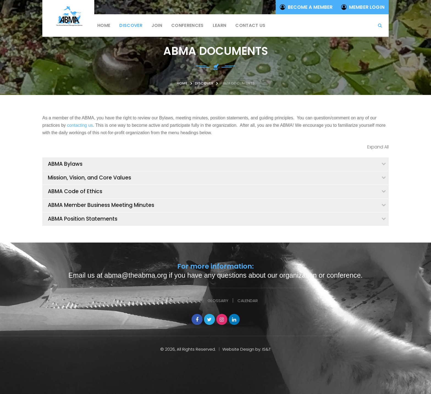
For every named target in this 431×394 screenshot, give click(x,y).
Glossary (218, 300)
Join (156, 25)
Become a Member (306, 7)
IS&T (266, 349)
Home (103, 25)
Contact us (250, 25)
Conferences (187, 25)
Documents (185, 300)
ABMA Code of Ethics (75, 191)
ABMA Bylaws (65, 164)
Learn (219, 25)
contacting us (80, 125)
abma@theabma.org (135, 275)
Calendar (247, 300)
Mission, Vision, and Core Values (89, 177)
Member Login (363, 7)
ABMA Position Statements (82, 219)
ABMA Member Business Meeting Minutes (101, 205)
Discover (130, 25)
